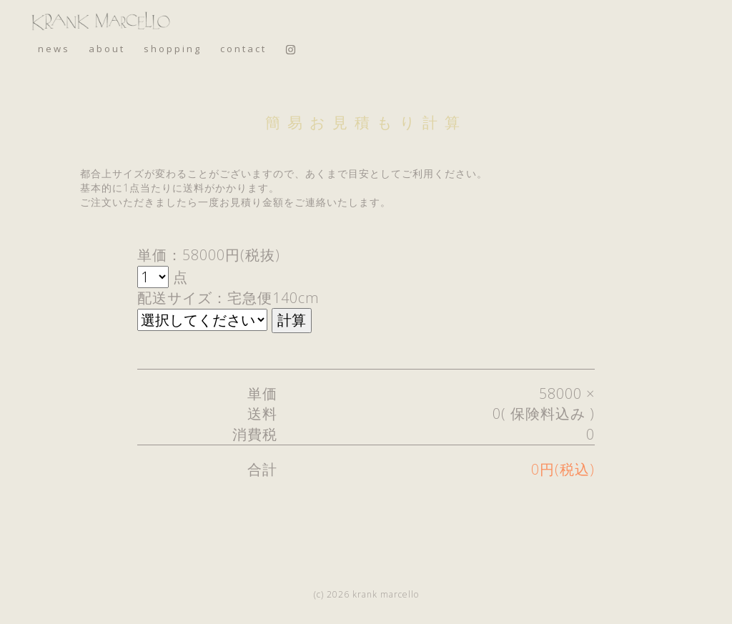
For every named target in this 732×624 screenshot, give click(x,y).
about (107, 48)
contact (243, 48)
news (54, 48)
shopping (173, 48)
